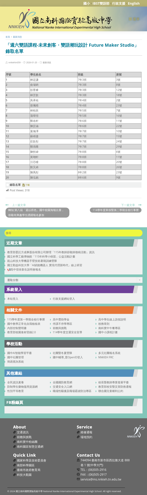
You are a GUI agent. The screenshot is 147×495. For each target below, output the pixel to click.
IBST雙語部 (101, 3)
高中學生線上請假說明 (112, 319)
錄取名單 (15, 185)
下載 (27, 185)
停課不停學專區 (62, 324)
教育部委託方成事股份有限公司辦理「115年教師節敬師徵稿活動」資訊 (51, 252)
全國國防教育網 (62, 382)
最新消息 (47, 62)
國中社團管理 (15, 357)
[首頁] (8, 36)
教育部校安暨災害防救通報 (114, 387)
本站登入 (12, 299)
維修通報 (86, 432)
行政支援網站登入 (64, 299)
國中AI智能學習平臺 (19, 353)
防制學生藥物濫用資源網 (22, 387)
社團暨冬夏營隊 (62, 353)
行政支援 (118, 3)
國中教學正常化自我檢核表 (23, 324)
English (134, 3)
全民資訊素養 (15, 382)
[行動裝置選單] (134, 19)
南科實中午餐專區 (109, 328)
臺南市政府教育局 (28, 470)
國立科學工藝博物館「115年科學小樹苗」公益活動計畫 (41, 256)
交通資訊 (23, 432)
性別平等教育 (15, 391)
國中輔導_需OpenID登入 (68, 357)
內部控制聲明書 (17, 328)
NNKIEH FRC (106, 357)
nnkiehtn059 (14, 62)
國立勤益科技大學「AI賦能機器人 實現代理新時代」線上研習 (44, 265)
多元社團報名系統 (109, 353)
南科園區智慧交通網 (30, 447)
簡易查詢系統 (15, 361)
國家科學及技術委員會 (31, 460)
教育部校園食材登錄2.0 (21, 332)
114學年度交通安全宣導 (67, 332)
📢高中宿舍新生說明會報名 (24, 269)
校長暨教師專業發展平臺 (113, 382)
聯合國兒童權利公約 (110, 391)
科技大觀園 (24, 475)
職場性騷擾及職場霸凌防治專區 (72, 391)
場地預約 (86, 437)
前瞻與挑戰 (60, 328)
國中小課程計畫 (108, 332)
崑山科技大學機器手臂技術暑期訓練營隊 (32, 261)
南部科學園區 (26, 465)
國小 (86, 3)
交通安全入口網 (62, 387)
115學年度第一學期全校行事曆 (26, 319)
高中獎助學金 (61, 319)
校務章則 (103, 324)
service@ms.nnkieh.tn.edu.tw (101, 479)
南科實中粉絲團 (27, 442)
